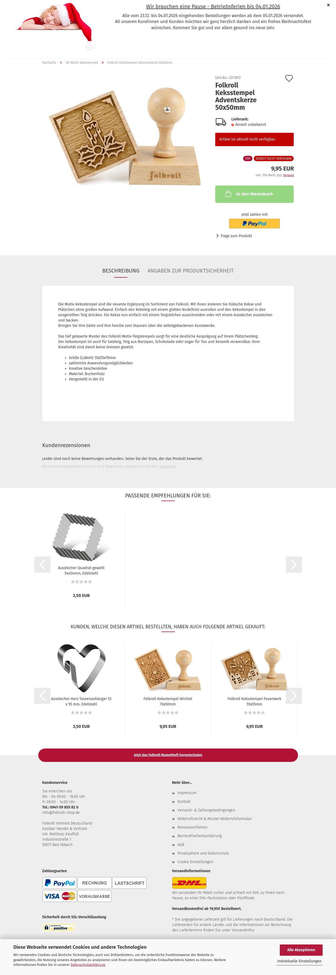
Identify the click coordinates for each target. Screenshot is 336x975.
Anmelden (167, 466)
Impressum (187, 793)
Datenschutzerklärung (88, 965)
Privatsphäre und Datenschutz (203, 853)
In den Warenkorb (248, 193)
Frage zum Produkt (236, 236)
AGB (181, 844)
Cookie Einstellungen (195, 862)
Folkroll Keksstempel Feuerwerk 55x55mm (254, 701)
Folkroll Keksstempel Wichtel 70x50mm (168, 701)
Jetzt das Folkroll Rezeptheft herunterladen (168, 755)
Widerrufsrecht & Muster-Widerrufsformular (215, 819)
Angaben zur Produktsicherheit (191, 270)
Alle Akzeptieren (301, 950)
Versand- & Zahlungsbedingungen (206, 810)
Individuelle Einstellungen (299, 961)
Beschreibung (120, 270)
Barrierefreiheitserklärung (200, 836)
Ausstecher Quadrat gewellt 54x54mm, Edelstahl (81, 570)
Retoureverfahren (192, 827)
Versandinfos (243, 930)
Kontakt (184, 801)
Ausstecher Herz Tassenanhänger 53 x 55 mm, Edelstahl (81, 701)
